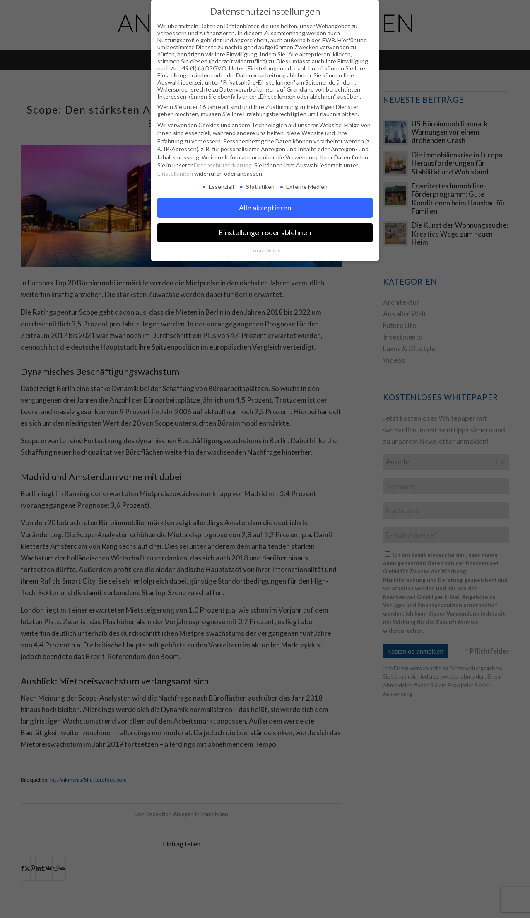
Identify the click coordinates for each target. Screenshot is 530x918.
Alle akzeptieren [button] (265, 207)
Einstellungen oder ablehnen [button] (265, 232)
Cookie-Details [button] (265, 250)
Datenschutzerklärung (223, 165)
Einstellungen (175, 173)
